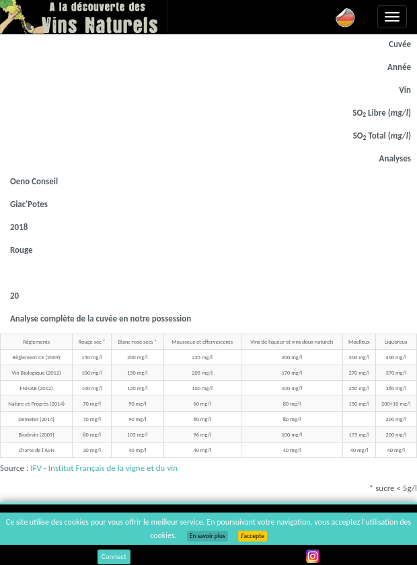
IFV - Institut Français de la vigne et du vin (104, 468)
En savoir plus (207, 536)
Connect (114, 556)
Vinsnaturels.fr (84, 17)
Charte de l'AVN (36, 450)
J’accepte (252, 536)
